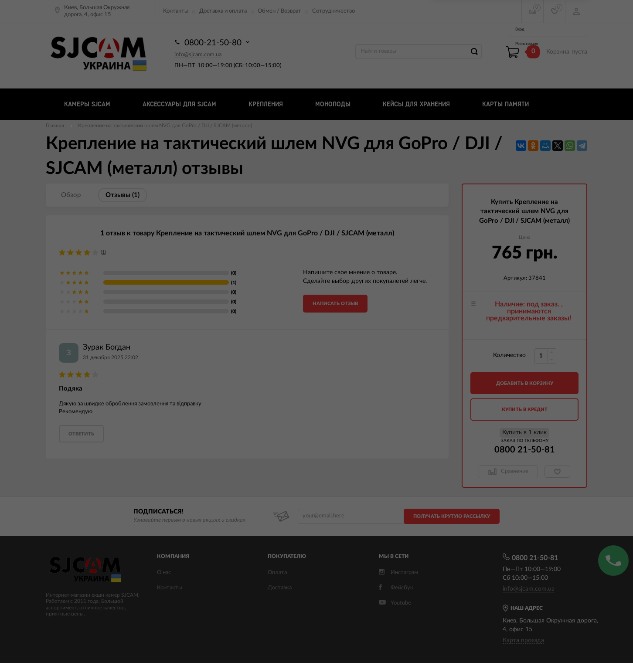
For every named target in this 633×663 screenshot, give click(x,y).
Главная (55, 125)
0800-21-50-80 (213, 42)
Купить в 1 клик (524, 432)
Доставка (280, 588)
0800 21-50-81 (524, 449)
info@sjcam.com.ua (197, 55)
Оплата (277, 572)
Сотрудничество (333, 11)
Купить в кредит (525, 409)
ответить (81, 434)
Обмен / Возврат (279, 11)
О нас (164, 572)
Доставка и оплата (223, 11)
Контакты (175, 11)
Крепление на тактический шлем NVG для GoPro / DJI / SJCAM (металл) (165, 125)
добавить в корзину (524, 383)
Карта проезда (523, 640)
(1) (103, 252)
